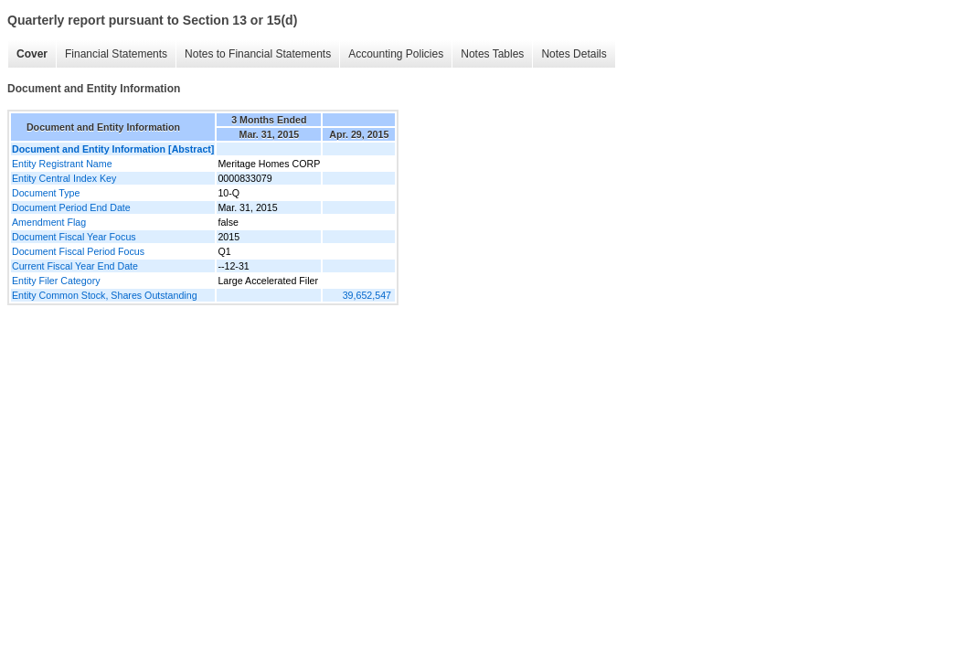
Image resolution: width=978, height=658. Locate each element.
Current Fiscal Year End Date (75, 265)
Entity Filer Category (56, 280)
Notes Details (573, 54)
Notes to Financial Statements (258, 54)
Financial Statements (116, 54)
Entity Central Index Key (64, 178)
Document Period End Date (71, 207)
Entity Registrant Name (62, 163)
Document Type (46, 192)
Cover (32, 54)
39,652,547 (367, 295)
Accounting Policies (395, 54)
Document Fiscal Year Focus (74, 236)
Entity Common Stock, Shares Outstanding (104, 295)
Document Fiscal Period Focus (78, 251)
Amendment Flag (49, 222)
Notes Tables (492, 54)
